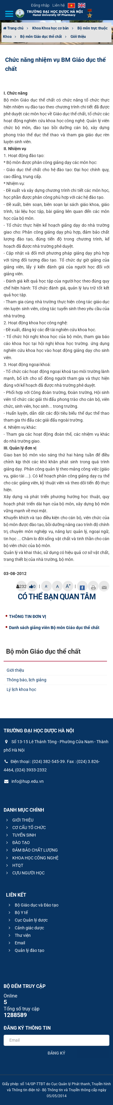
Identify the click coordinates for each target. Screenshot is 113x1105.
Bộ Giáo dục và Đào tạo (32, 905)
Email (16, 942)
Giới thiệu (78, 37)
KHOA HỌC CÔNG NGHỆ (31, 857)
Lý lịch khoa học (21, 689)
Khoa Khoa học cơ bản (50, 28)
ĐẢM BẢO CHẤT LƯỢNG (31, 850)
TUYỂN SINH (20, 835)
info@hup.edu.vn (24, 781)
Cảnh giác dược (25, 927)
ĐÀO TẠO (17, 842)
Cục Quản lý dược (27, 920)
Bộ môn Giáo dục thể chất (41, 37)
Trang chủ (13, 28)
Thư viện (19, 935)
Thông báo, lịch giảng (26, 679)
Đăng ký (56, 1053)
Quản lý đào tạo (25, 950)
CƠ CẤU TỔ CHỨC (25, 827)
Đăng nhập (40, 5)
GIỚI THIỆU (19, 820)
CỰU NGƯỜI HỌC (25, 872)
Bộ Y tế (17, 912)
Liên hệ (58, 5)
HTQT (14, 865)
